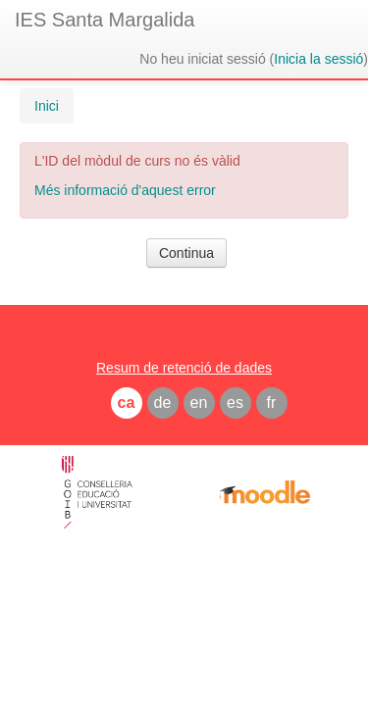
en (199, 402)
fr (272, 402)
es (235, 402)
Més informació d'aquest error (125, 190)
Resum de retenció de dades (184, 368)
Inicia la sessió (318, 59)
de (163, 402)
